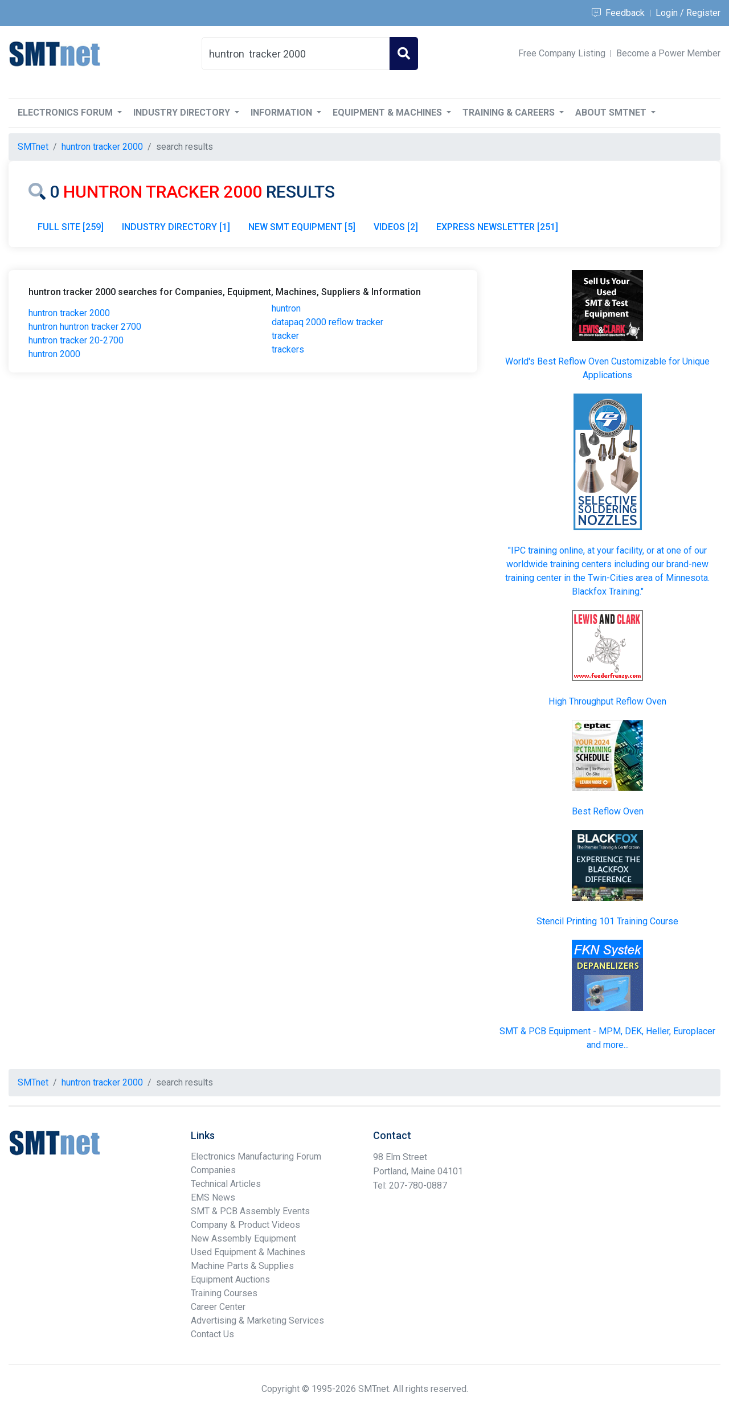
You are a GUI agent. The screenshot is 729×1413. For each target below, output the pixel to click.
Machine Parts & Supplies (242, 1265)
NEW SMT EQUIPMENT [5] (301, 227)
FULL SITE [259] (71, 227)
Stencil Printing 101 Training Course (607, 921)
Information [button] (282, 112)
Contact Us (212, 1334)
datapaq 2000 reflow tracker (327, 322)
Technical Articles (226, 1183)
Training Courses (224, 1293)
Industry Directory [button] (182, 112)
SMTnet (33, 146)
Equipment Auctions (230, 1279)
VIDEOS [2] (396, 227)
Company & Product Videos (245, 1224)
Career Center (218, 1306)
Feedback (618, 12)
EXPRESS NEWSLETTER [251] (497, 227)
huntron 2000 (54, 354)
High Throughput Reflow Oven (607, 701)
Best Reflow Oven (608, 811)
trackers (288, 349)
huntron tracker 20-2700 (76, 340)
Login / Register (688, 12)
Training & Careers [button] (509, 112)
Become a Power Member (668, 53)
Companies (213, 1170)
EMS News (213, 1197)
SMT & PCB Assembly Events (250, 1211)
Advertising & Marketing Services (257, 1320)
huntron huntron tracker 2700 (84, 326)
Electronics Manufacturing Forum (256, 1156)
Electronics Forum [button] (66, 112)
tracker (285, 335)
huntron (286, 308)
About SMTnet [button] (612, 112)
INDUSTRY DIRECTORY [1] (176, 227)
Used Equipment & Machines (248, 1252)
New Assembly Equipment (243, 1238)
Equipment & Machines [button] (388, 112)
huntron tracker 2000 (69, 313)
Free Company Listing (561, 53)
